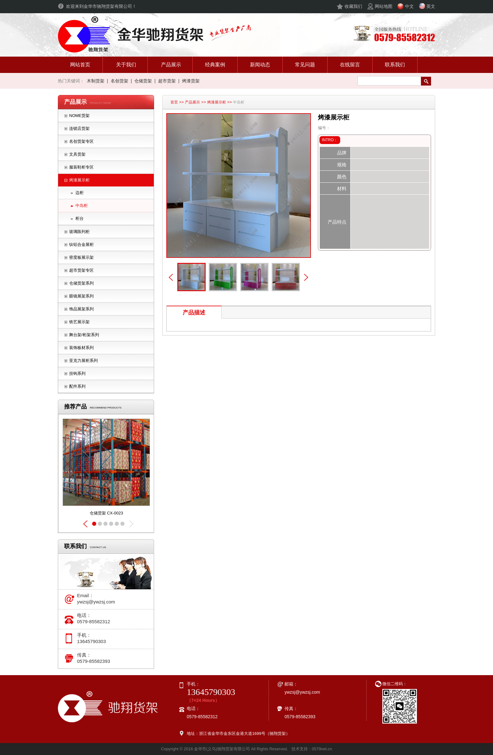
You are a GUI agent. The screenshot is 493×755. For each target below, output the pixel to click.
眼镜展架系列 (81, 296)
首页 (174, 102)
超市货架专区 (81, 270)
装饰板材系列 (81, 347)
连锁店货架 (79, 128)
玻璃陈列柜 (79, 231)
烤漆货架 (191, 80)
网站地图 (383, 6)
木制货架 (95, 80)
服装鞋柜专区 (81, 167)
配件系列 (77, 386)
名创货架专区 (81, 141)
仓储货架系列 (81, 283)
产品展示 (192, 102)
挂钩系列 (77, 373)
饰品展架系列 (81, 309)
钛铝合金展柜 (81, 244)
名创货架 (119, 80)
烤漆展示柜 (79, 180)
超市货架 (167, 80)
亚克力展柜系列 (83, 360)
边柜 (79, 192)
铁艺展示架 (79, 321)
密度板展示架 (81, 257)
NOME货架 (79, 115)
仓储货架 (143, 80)
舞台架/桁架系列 (84, 334)
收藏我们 (353, 6)
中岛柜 (81, 205)
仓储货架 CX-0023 (106, 513)
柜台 (79, 218)
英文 (430, 6)
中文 (409, 6)
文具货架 (77, 154)
